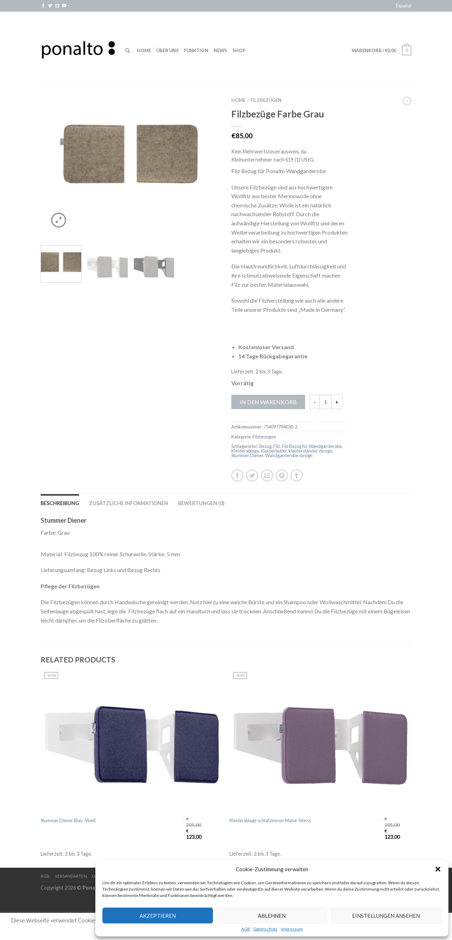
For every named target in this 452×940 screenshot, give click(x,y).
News (220, 50)
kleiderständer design (310, 451)
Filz (276, 446)
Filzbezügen (265, 100)
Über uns (167, 50)
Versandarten (71, 876)
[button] (437, 869)
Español (403, 5)
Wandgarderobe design (289, 455)
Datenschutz (266, 929)
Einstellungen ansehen (386, 915)
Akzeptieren (157, 915)
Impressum (292, 929)
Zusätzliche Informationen (128, 503)
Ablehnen (272, 915)
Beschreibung (60, 503)
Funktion (196, 50)
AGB (245, 929)
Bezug (265, 446)
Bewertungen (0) (201, 503)
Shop (238, 50)
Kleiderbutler (274, 451)
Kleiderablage (245, 451)
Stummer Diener (247, 455)
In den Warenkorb (268, 402)
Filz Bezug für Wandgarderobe (312, 446)
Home (144, 50)
